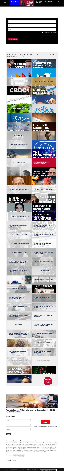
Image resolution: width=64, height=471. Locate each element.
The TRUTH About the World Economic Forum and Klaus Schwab (42, 242)
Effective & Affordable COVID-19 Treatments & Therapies (41, 161)
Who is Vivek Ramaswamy (44, 133)
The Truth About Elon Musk (44, 70)
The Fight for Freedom (44, 269)
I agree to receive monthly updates (49, 31)
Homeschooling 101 (19, 323)
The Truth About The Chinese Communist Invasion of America (43, 251)
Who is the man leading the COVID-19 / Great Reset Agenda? (44, 170)
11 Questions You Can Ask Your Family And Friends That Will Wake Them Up (43, 323)
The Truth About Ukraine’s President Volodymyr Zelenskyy (42, 350)
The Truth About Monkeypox (19, 341)
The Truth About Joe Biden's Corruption (43, 260)
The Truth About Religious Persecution (19, 242)
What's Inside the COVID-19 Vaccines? (19, 143)
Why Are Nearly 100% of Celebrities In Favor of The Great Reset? (44, 197)
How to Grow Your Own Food (19, 106)
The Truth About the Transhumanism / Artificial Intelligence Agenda (18, 79)
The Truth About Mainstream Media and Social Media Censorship (43, 224)
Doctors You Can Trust (19, 134)
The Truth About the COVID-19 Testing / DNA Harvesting (19, 278)
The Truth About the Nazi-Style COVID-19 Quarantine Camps (18, 314)
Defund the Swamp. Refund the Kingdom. (44, 79)
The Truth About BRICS (19, 70)
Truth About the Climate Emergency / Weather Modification (19, 151)
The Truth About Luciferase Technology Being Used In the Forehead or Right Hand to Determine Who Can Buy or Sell (33, 215)
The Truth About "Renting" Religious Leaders (42, 296)
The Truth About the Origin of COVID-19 (44, 332)
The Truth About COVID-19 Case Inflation (19, 215)
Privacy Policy (35, 467)
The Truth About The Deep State (19, 305)
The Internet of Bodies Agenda (19, 124)
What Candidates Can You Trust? (44, 341)
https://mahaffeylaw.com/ (19, 452)
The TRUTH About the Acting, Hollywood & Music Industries (44, 368)
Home (5, 2)
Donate (45, 420)
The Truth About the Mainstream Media (43, 278)
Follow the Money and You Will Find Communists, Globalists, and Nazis (17, 260)
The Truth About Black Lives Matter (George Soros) (17, 350)
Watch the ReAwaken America (29, 2)
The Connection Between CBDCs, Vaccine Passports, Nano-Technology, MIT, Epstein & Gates (44, 88)
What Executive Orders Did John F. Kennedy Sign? (19, 170)
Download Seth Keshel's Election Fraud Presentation (43, 314)
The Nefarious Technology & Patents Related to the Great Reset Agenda (44, 61)
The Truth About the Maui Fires (44, 124)
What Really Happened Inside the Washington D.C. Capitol (17, 296)
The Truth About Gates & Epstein (19, 233)
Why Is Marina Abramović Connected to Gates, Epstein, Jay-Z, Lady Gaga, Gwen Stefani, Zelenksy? (19, 206)
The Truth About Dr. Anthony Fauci (19, 179)
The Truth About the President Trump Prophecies (18, 269)
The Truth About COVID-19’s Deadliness (19, 188)
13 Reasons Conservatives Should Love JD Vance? (19, 377)
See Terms (54, 33)
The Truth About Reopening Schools (43, 188)
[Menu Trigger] (61, 2)
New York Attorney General (43, 359)
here (24, 468)
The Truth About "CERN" (44, 142)
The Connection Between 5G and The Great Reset (44, 151)
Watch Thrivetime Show (48, 468)
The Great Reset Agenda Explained (19, 115)
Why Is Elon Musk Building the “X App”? (19, 197)
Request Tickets (16, 2)
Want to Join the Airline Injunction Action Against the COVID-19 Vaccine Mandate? (19, 332)
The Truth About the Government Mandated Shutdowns (44, 233)
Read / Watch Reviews (37, 3)
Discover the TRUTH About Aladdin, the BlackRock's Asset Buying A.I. (44, 206)
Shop (59, 2)
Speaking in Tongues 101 (19, 368)
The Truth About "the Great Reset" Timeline (17, 97)
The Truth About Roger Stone (19, 287)
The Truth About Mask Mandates (19, 359)
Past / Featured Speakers (48, 2)
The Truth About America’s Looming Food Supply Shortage (44, 179)
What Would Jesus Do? (44, 287)
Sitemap (29, 467)
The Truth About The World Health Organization (44, 106)
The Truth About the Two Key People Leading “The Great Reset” (44, 97)
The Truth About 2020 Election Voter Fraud (18, 224)
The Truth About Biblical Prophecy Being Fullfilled (43, 305)
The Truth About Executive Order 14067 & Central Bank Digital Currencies (19, 88)
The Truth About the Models (19, 161)
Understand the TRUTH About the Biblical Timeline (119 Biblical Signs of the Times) (44, 115)
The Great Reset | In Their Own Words (19, 61)
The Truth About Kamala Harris (19, 251)
